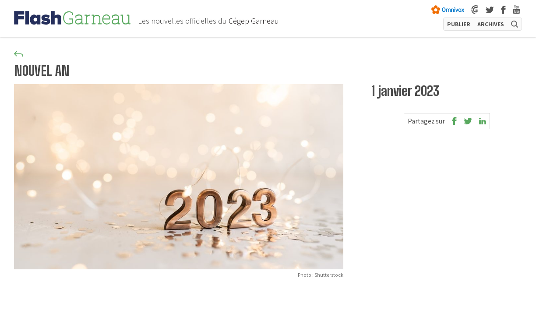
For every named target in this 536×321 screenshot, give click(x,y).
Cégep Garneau (254, 21)
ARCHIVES (490, 24)
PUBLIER (458, 24)
